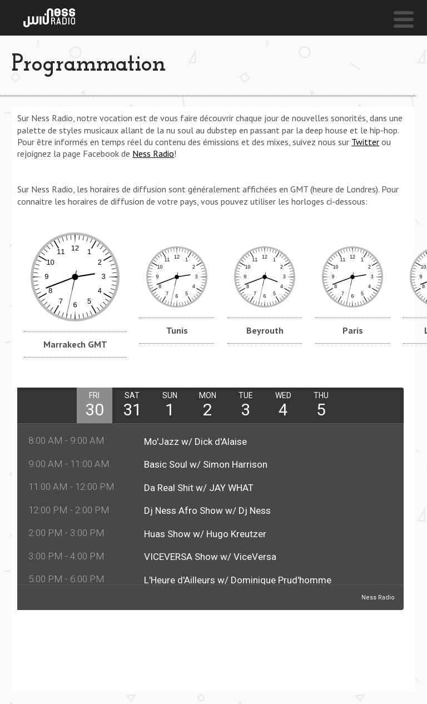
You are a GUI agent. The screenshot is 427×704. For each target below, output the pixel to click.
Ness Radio (153, 153)
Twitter (365, 141)
